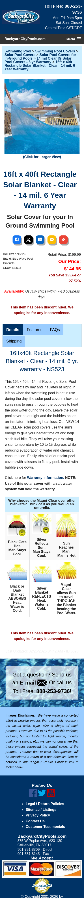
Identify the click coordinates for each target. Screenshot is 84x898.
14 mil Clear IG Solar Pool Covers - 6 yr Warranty (37, 60)
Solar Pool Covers (19, 55)
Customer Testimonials (45, 827)
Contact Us (35, 821)
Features (34, 329)
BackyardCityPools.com (24, 39)
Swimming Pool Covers (55, 51)
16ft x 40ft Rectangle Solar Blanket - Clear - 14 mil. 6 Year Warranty (39, 65)
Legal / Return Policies (45, 804)
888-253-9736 (53, 691)
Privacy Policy (38, 815)
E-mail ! (33, 683)
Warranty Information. (45, 478)
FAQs (55, 329)
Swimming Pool (17, 51)
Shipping (14, 341)
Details (12, 329)
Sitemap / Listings (41, 810)
